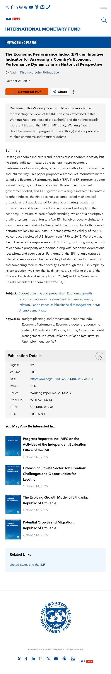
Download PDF (27, 92)
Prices (45, 305)
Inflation (24, 305)
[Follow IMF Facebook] (12, 7)
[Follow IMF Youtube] (31, 7)
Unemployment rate (32, 310)
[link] (54, 92)
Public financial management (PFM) (75, 305)
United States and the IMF (28, 564)
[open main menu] (104, 9)
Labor (35, 305)
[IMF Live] (12, 18)
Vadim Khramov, (21, 72)
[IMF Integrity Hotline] (48, 7)
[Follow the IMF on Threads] (25, 7)
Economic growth (79, 293)
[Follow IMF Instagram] (20, 7)
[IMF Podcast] (37, 7)
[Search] (104, 20)
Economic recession (33, 299)
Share (60, 92)
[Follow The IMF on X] (7, 7)
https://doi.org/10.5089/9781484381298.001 (61, 379)
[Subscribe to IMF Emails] (42, 7)
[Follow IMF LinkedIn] (16, 7)
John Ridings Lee (47, 72)
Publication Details (56, 356)
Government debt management (70, 299)
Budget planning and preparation (42, 293)
